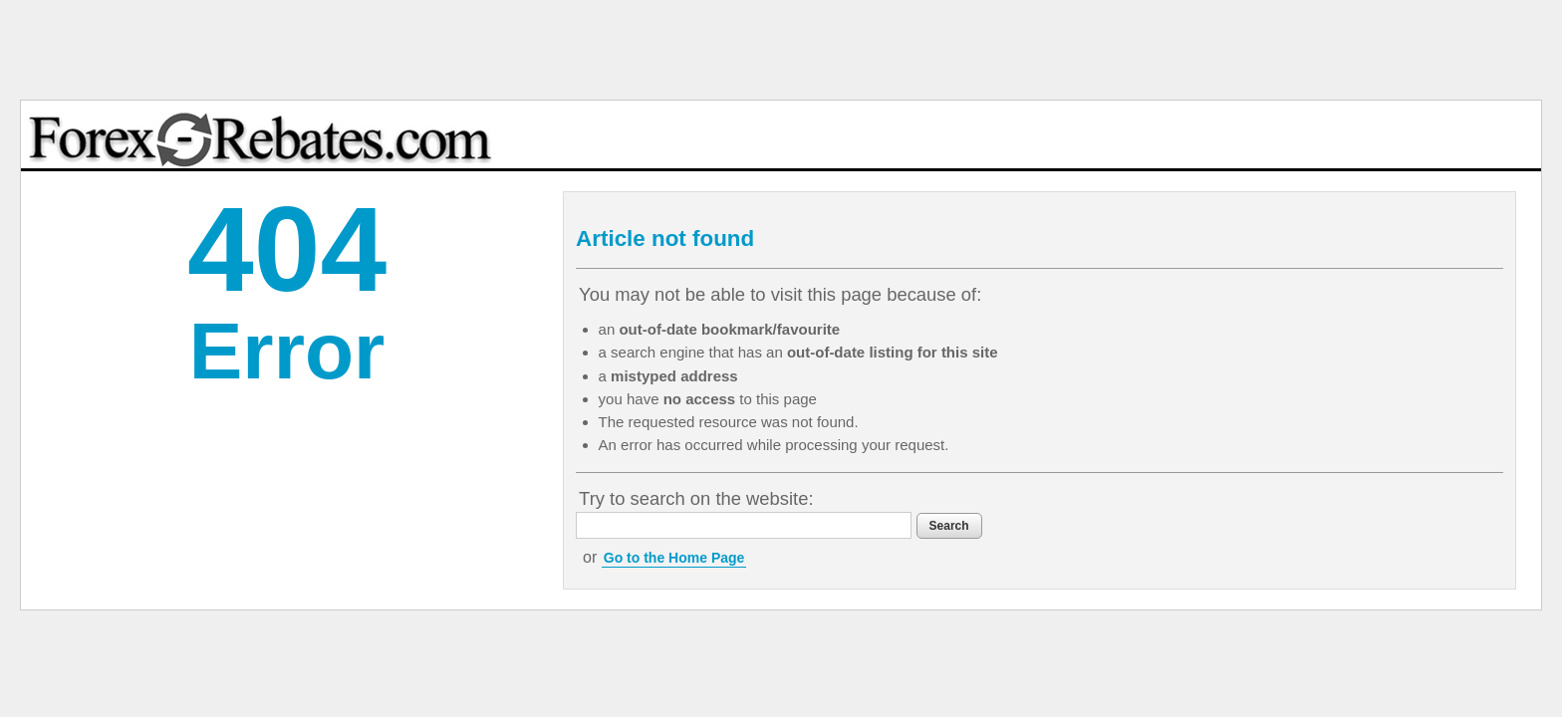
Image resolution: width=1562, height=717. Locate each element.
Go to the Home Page (794, 558)
